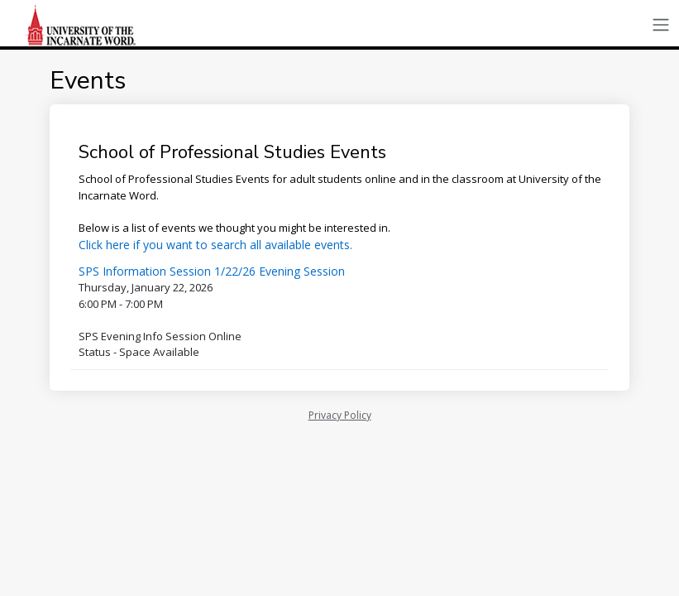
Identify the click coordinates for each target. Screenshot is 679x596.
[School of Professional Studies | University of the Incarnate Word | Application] (82, 25)
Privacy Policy (339, 415)
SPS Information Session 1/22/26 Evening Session (212, 271)
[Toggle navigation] (661, 25)
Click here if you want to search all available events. (215, 244)
